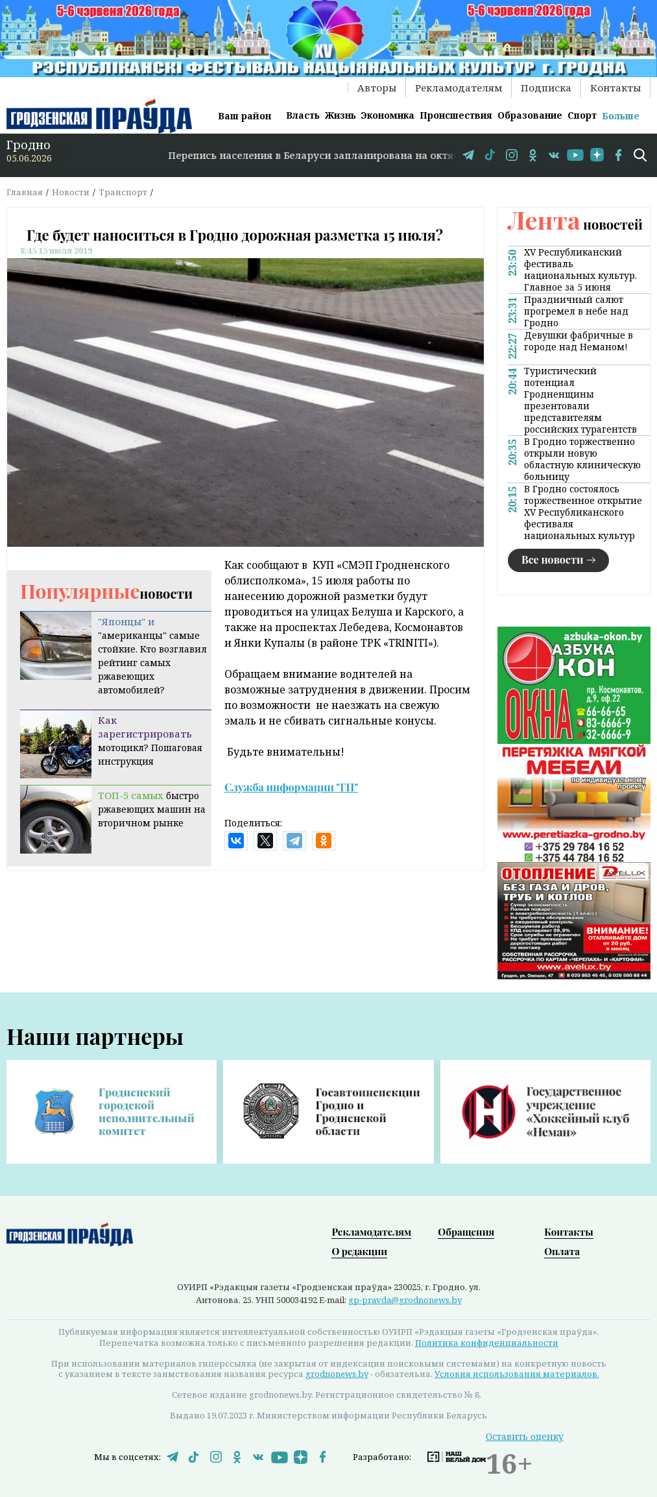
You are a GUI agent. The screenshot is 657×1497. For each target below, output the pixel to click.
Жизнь (340, 115)
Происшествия (456, 115)
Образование (529, 115)
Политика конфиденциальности (486, 1342)
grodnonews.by (336, 1374)
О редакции (359, 1251)
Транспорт (123, 192)
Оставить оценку (525, 1436)
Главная (24, 192)
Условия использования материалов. (517, 1374)
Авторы (376, 87)
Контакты (615, 87)
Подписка (546, 87)
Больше (620, 116)
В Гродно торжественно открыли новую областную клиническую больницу (582, 459)
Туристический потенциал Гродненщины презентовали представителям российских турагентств (580, 400)
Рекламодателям (458, 87)
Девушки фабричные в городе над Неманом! (578, 341)
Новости (71, 192)
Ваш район (244, 116)
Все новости (552, 559)
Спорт (582, 115)
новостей (575, 224)
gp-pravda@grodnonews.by (405, 1300)
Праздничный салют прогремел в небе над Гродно (576, 311)
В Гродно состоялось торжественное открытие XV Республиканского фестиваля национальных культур (583, 512)
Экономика (387, 115)
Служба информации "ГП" (291, 787)
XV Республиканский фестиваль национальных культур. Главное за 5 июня (580, 269)
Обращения (466, 1231)
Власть (303, 115)
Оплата (562, 1251)
